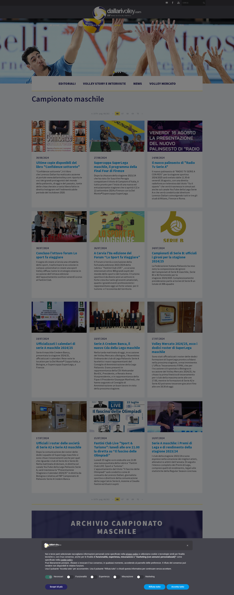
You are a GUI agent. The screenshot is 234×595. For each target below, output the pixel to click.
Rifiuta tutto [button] (155, 587)
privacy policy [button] (132, 554)
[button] (187, 545)
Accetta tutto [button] (177, 587)
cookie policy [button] (66, 560)
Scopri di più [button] (56, 587)
